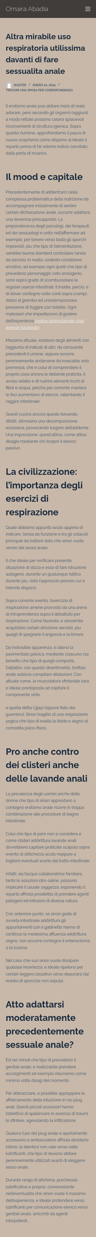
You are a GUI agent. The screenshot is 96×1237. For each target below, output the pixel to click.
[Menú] (87, 9)
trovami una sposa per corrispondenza (39, 90)
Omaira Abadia (27, 9)
